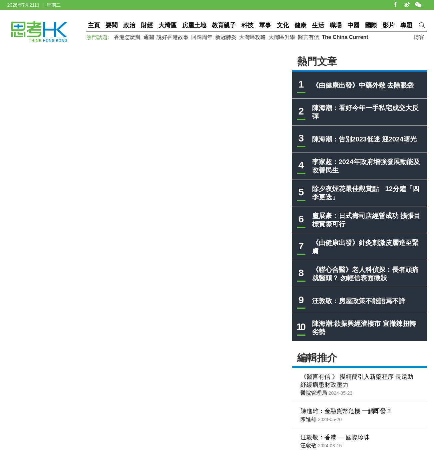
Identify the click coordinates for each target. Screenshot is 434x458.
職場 (336, 25)
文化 (283, 25)
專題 (406, 25)
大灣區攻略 (252, 37)
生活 (318, 25)
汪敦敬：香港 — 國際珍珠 (335, 437)
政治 (129, 25)
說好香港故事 (173, 37)
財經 (147, 25)
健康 (300, 25)
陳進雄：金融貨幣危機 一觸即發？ (346, 411)
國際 (371, 25)
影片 (389, 25)
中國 (353, 25)
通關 (148, 37)
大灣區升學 (281, 37)
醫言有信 (308, 37)
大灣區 (168, 25)
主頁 (94, 25)
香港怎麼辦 (127, 37)
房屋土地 (194, 25)
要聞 (112, 25)
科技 (247, 25)
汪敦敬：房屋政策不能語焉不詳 (358, 301)
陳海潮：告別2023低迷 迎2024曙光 (364, 139)
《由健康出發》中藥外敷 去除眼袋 (363, 85)
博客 (419, 37)
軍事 (265, 25)
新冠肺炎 (225, 37)
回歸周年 (202, 37)
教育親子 (224, 25)
